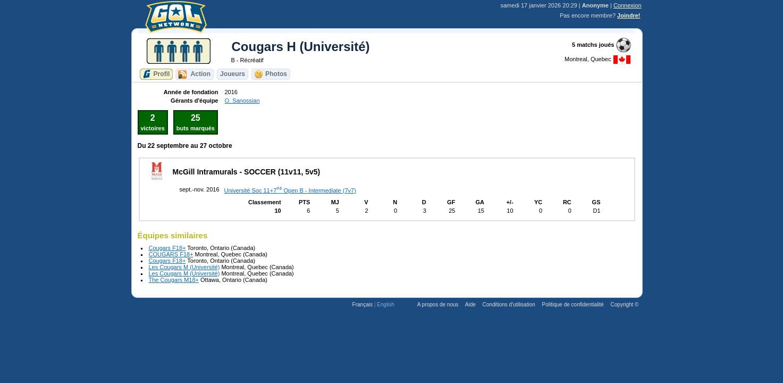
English (385, 304)
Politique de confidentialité (573, 304)
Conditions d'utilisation (509, 304)
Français (362, 304)
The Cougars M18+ (174, 280)
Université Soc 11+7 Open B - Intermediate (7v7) (290, 190)
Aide (470, 304)
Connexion (627, 5)
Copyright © (625, 304)
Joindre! (628, 15)
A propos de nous (438, 304)
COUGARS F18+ (171, 254)
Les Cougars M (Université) (184, 267)
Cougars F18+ (167, 248)
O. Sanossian (242, 100)
